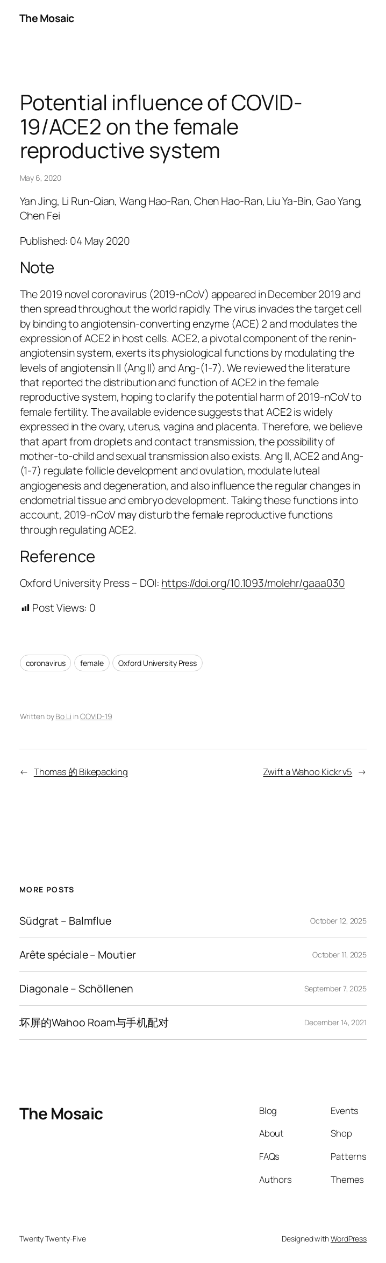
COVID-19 (96, 716)
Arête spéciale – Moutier (77, 955)
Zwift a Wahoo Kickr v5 (307, 771)
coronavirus (46, 663)
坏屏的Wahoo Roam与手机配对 (94, 1022)
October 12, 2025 (338, 921)
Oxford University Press (157, 663)
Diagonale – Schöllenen (76, 989)
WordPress (349, 1238)
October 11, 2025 (339, 954)
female (91, 663)
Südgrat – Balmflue (65, 921)
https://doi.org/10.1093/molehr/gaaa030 (253, 583)
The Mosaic (46, 18)
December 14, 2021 (335, 1022)
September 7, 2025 (335, 988)
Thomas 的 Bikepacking (81, 771)
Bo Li (63, 716)
